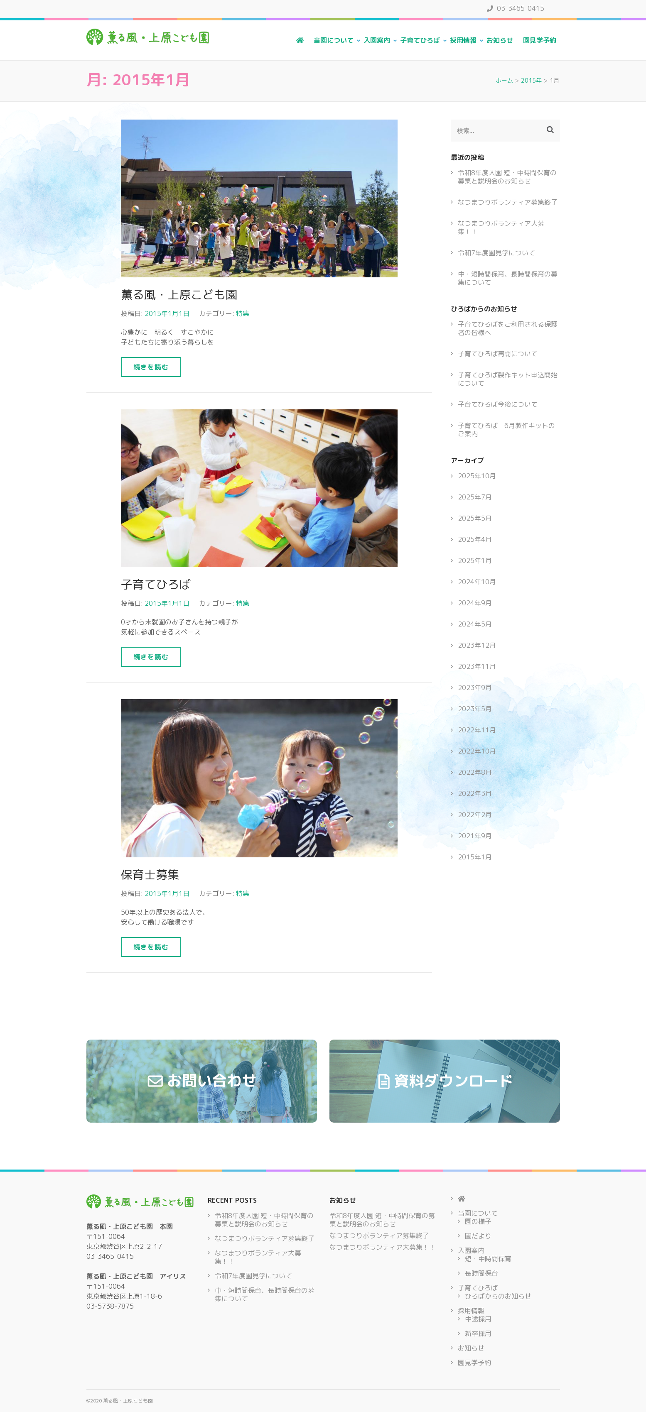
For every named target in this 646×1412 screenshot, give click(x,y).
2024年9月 (475, 602)
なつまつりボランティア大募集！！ (501, 227)
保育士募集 (150, 874)
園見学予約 (539, 40)
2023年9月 (475, 687)
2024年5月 (475, 624)
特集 (242, 313)
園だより (478, 1236)
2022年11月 (477, 729)
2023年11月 (477, 666)
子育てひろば (420, 40)
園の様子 (478, 1221)
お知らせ (499, 40)
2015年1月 (475, 856)
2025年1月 (475, 560)
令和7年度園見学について (496, 252)
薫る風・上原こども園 (179, 294)
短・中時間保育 (488, 1258)
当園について (334, 40)
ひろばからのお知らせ (498, 1296)
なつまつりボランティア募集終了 (508, 202)
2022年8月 (475, 772)
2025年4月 (475, 539)
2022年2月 (475, 814)
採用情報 (463, 40)
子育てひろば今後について (498, 404)
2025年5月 (475, 518)
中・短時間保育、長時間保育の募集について (508, 278)
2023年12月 (477, 645)
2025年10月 (477, 475)
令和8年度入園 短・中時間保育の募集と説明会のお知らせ (507, 177)
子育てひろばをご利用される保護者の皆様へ (508, 328)
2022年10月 (477, 751)
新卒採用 (478, 1333)
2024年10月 (477, 581)
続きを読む (151, 367)
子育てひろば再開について (498, 353)
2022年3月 (475, 793)
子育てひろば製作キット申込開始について (508, 379)
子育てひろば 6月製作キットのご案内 (506, 429)
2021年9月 (475, 835)
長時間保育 (481, 1273)
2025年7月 (475, 497)
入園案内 (377, 40)
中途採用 (478, 1319)
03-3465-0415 (515, 8)
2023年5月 (475, 708)
